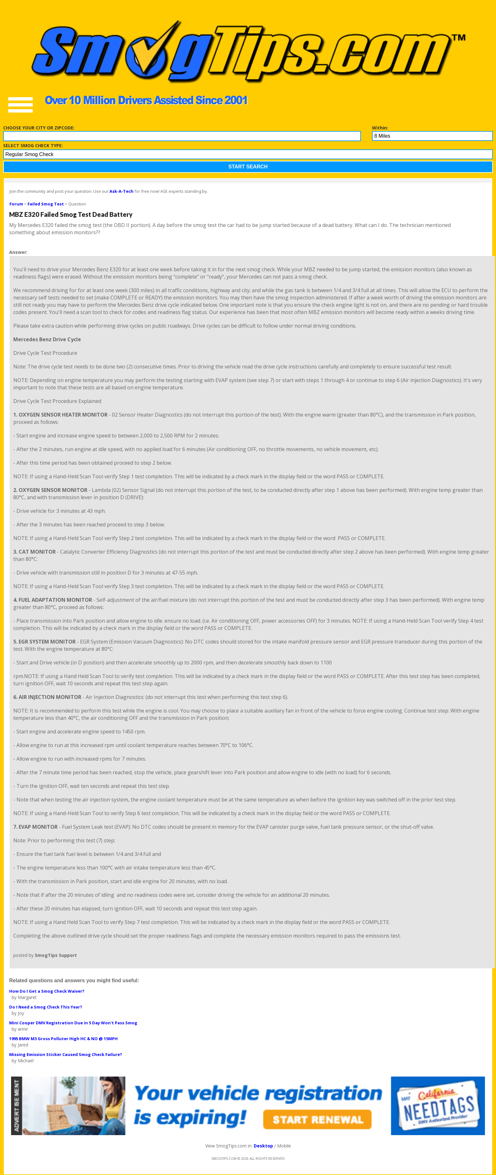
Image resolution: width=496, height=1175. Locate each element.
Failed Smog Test (46, 204)
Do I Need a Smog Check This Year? (45, 1007)
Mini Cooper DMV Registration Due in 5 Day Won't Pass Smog (73, 1023)
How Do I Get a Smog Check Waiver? (46, 991)
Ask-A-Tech (121, 191)
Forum (16, 204)
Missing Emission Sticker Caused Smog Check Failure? (65, 1054)
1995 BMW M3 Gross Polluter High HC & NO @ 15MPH (63, 1038)
